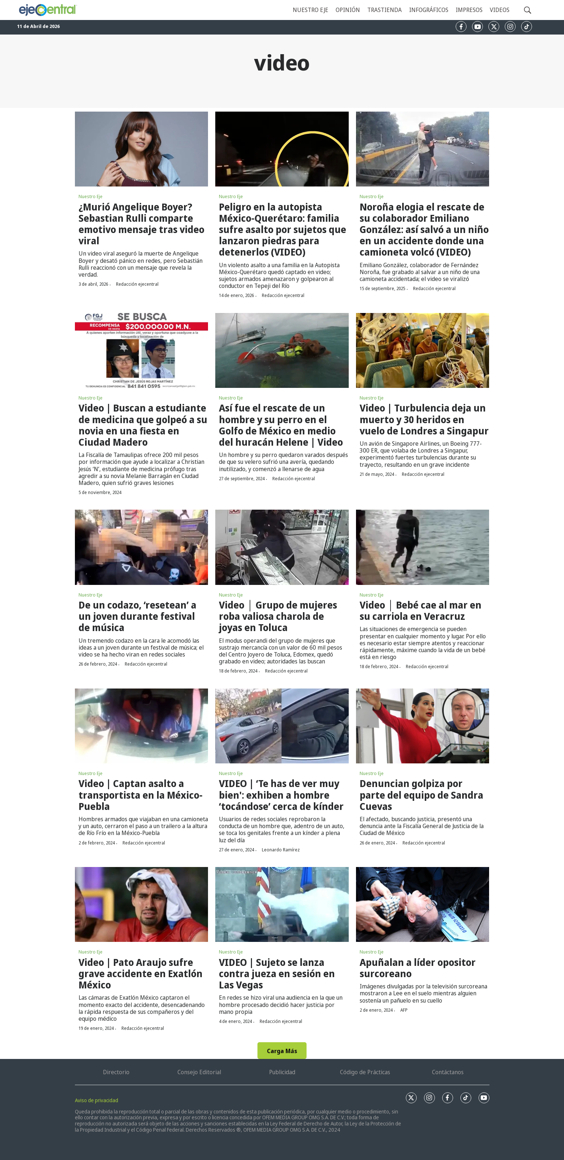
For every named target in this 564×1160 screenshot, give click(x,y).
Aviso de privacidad (96, 1100)
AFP (404, 1010)
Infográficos (428, 10)
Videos (499, 10)
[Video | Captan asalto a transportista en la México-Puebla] (141, 726)
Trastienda (384, 10)
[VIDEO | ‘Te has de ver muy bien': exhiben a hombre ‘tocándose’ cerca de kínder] (282, 726)
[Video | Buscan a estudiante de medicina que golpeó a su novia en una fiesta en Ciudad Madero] (141, 350)
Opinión (348, 10)
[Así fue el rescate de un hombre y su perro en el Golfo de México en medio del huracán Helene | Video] (282, 350)
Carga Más (282, 1051)
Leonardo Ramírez (281, 850)
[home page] (47, 9)
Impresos (469, 10)
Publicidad (282, 1072)
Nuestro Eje (91, 196)
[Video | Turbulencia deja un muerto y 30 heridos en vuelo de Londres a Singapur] (422, 350)
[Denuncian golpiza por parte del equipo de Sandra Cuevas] (422, 726)
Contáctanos (448, 1072)
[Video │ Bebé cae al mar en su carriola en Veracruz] (422, 547)
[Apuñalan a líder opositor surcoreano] (422, 904)
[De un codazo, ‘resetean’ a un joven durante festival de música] (141, 547)
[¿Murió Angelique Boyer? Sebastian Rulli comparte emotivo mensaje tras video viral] (141, 149)
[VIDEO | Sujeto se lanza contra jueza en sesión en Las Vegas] (282, 904)
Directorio (116, 1072)
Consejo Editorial (199, 1072)
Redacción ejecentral (137, 284)
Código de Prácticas (365, 1072)
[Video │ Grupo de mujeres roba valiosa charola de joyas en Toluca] (282, 547)
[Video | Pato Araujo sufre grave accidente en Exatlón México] (141, 904)
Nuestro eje (310, 10)
